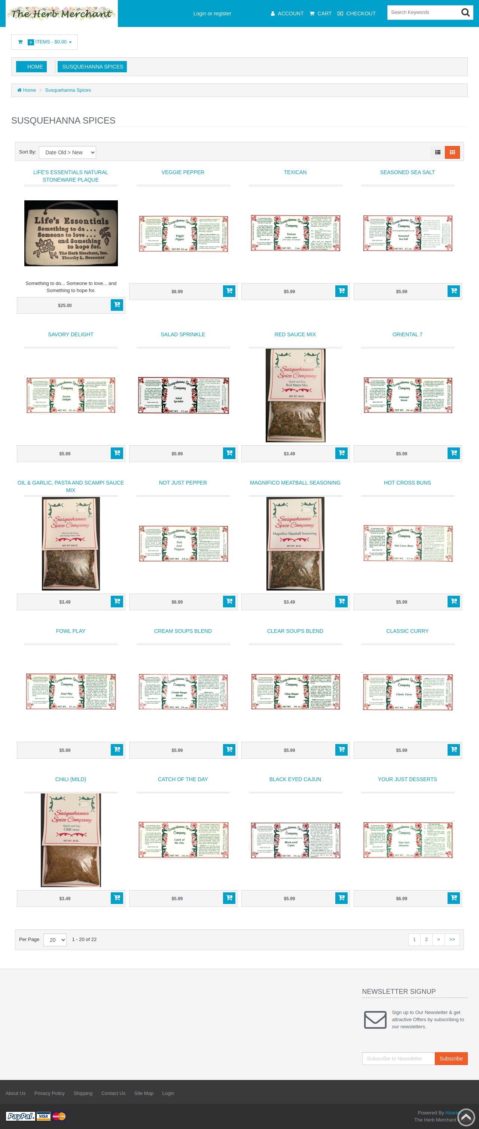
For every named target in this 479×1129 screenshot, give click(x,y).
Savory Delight (70, 334)
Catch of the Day (183, 779)
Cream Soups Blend (183, 631)
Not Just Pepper (183, 483)
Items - (44, 42)
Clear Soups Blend (295, 631)
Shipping (83, 1093)
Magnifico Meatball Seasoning (295, 483)
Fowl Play (71, 631)
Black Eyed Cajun (295, 779)
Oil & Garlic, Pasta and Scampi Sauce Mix (71, 486)
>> (452, 939)
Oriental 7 (407, 334)
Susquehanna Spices (91, 67)
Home (35, 67)
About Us (15, 1093)
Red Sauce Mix (295, 334)
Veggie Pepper (183, 172)
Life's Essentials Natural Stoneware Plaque (70, 176)
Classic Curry (407, 631)
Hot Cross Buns (407, 483)
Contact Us (113, 1093)
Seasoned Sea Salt (407, 172)
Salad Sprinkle (183, 334)
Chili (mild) (70, 779)
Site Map (143, 1093)
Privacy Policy (49, 1093)
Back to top (466, 1117)
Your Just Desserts (407, 779)
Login (168, 1093)
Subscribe (451, 1059)
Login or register (212, 13)
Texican (295, 172)
